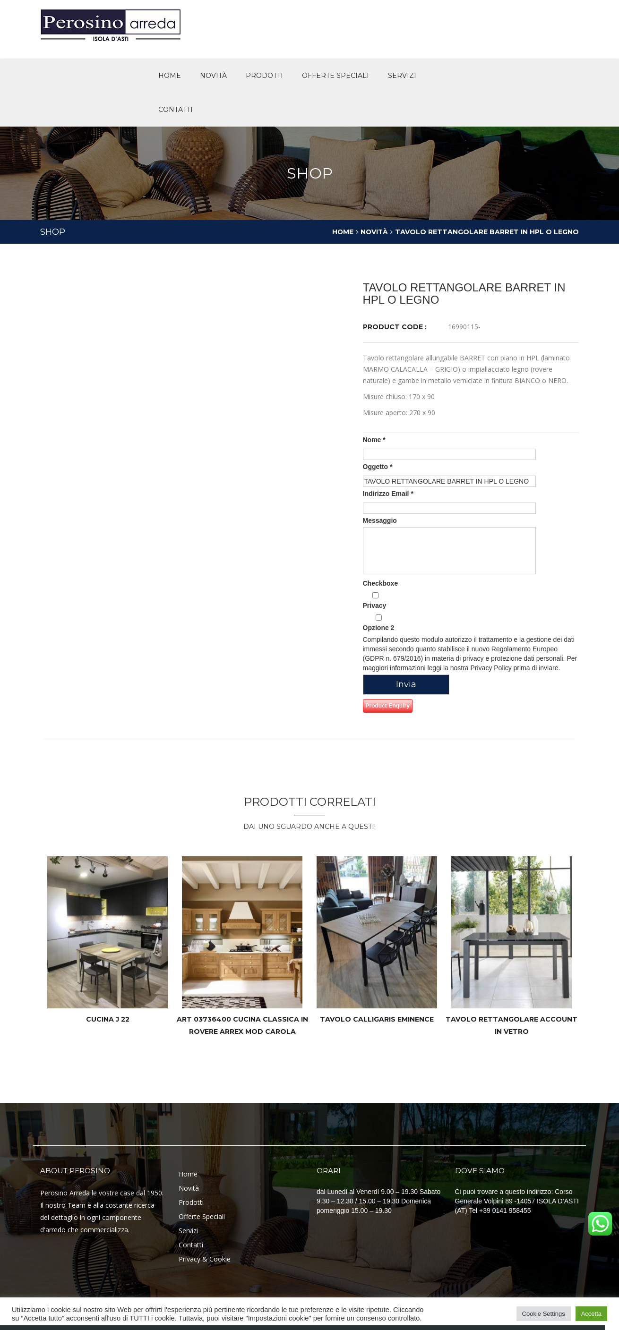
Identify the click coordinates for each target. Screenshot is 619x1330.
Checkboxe (380, 583)
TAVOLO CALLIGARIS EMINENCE (377, 1019)
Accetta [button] (591, 1313)
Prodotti (264, 75)
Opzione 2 (379, 622)
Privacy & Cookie (205, 1258)
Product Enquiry (388, 705)
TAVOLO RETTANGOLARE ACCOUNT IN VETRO (511, 1025)
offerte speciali (335, 75)
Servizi (402, 75)
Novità (374, 232)
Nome (374, 439)
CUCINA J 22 (107, 1019)
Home (169, 75)
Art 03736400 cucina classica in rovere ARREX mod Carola (242, 1025)
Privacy (375, 600)
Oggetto (378, 466)
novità (213, 75)
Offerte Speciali (202, 1216)
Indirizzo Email (388, 493)
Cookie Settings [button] (543, 1313)
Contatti (175, 109)
